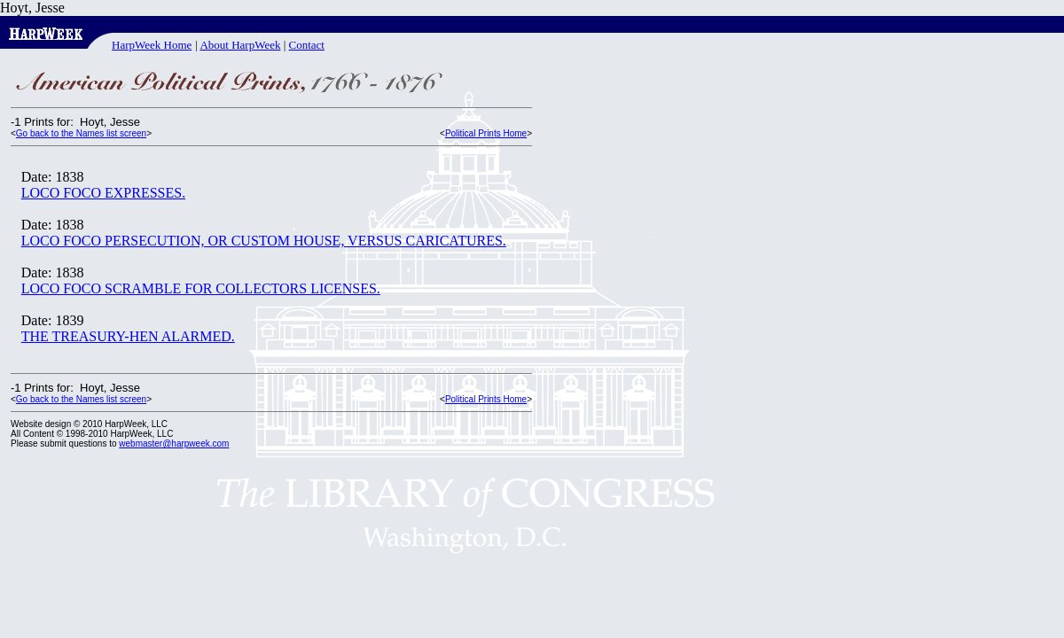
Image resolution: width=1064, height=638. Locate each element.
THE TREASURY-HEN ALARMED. (128, 336)
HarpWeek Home (152, 44)
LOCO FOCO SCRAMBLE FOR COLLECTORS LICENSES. (200, 288)
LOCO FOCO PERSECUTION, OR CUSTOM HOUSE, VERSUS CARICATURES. (263, 240)
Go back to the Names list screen (81, 133)
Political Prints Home (486, 133)
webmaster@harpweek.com (174, 443)
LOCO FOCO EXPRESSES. (103, 192)
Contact (307, 44)
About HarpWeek (240, 44)
